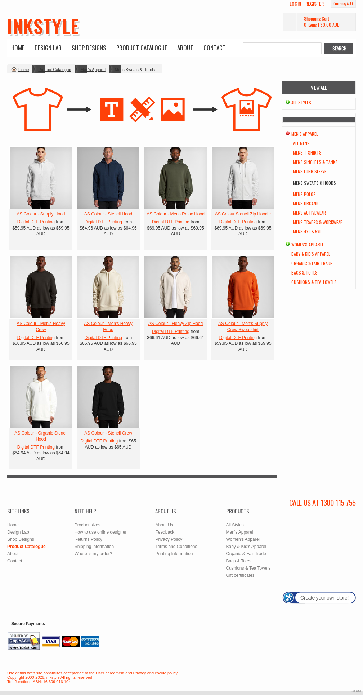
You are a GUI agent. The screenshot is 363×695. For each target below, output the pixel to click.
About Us (164, 524)
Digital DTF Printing (36, 221)
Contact (214, 47)
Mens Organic (306, 203)
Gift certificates (240, 575)
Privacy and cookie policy (155, 673)
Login (295, 3)
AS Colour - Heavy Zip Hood (175, 323)
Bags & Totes (304, 272)
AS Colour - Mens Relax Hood (176, 214)
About (185, 47)
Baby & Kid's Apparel (310, 254)
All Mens (301, 143)
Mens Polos (304, 194)
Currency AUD (343, 3)
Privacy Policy (168, 539)
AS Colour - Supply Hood (41, 214)
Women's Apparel (307, 244)
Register (314, 3)
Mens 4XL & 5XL (307, 231)
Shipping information (94, 546)
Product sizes (87, 524)
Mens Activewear (309, 213)
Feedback (164, 532)
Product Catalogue (141, 47)
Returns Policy (88, 539)
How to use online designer (101, 532)
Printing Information (174, 553)
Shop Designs (89, 47)
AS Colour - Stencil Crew (108, 433)
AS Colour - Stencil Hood (108, 214)
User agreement (110, 673)
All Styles (301, 102)
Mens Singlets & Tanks (315, 162)
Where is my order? (93, 553)
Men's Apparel (92, 69)
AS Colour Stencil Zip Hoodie (243, 214)
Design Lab (48, 47)
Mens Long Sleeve (309, 171)
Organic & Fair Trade (311, 263)
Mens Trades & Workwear (318, 222)
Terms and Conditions (176, 546)
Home (17, 47)
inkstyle (43, 26)
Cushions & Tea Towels (314, 282)
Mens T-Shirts (307, 153)
